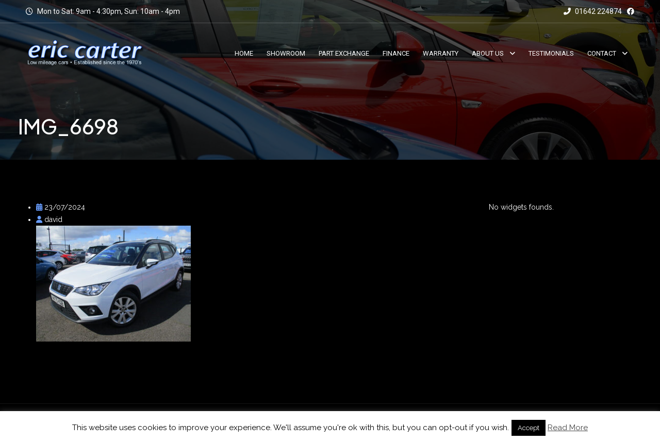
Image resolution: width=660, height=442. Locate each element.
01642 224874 (593, 11)
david (49, 219)
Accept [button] (528, 428)
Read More (568, 427)
